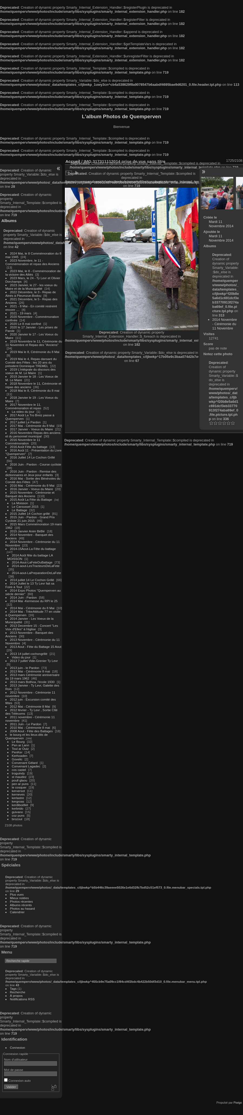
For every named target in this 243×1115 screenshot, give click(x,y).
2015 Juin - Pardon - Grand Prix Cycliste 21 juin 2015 (30, 518)
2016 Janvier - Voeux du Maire (31, 489)
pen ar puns (20, 784)
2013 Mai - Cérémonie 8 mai (30, 671)
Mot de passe (13, 1069)
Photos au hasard (22, 908)
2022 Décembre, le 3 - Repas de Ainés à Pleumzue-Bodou (30, 293)
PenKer (17, 752)
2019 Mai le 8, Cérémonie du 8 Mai (34, 352)
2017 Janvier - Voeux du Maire (31, 429)
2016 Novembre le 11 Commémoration (22, 441)
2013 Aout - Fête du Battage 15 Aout (35, 646)
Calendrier (17, 912)
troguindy (18, 773)
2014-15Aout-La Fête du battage (33, 548)
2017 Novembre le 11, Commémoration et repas (23, 406)
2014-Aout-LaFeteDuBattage (32, 562)
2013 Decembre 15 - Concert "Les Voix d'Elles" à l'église (31, 627)
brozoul (17, 819)
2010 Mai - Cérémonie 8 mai (30, 727)
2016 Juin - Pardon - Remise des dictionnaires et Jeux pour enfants (30, 473)
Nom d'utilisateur (16, 1059)
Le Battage (19, 510)
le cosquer (19, 787)
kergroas (18, 801)
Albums (8, 220)
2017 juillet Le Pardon (25, 422)
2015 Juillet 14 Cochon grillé (30, 513)
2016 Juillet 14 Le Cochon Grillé (32, 457)
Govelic (17, 759)
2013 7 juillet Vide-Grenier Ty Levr (34, 660)
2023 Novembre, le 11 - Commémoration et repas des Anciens (32, 262)
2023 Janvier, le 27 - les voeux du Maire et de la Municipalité (31, 286)
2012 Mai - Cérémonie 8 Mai (30, 706)
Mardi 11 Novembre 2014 (221, 224)
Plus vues (17, 894)
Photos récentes (21, 901)
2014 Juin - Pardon (23, 597)
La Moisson (20, 503)
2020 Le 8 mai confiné (25, 323)
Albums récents (21, 905)
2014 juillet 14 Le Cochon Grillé (32, 580)
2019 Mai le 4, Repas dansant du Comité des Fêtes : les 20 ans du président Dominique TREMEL (30, 362)
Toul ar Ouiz (20, 748)
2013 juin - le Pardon (24, 667)
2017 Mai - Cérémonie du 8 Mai (32, 425)
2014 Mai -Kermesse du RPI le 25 (34, 601)
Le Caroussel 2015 (25, 506)
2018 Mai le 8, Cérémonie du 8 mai (34, 390)
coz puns (18, 815)
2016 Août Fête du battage (29, 446)
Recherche (17, 992)
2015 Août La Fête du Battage (31, 499)
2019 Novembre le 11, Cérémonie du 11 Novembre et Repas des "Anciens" (33, 343)
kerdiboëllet (20, 805)
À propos (16, 995)
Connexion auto (17, 1080)
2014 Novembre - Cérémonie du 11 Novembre (224, 324)
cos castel (19, 769)
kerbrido (18, 808)
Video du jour (21, 657)
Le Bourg (18, 741)
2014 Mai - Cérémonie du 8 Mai (32, 608)
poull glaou (19, 780)
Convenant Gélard (25, 762)
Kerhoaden (20, 755)
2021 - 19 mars (20, 313)
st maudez (19, 776)
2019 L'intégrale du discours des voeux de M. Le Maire (30, 371)
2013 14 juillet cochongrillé (29, 653)
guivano (17, 812)
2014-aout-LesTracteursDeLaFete (36, 566)
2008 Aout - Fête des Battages (31, 731)
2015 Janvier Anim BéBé (27, 531)
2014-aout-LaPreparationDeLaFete (36, 573)
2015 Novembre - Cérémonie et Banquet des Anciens (30, 494)
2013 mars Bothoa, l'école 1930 (32, 682)
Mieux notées (19, 898)
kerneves (18, 794)
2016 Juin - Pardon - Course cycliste (35, 464)
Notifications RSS (22, 999)
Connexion (17, 1047)
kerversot (18, 791)
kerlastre (18, 798)
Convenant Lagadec (26, 766)
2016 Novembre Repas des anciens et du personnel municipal (33, 434)
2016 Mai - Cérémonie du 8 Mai (32, 485)
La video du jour (23, 411)
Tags (13, 988)
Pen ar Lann (20, 745)
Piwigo (238, 1102)
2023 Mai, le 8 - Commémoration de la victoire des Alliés (33, 272)
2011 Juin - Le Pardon (25, 724)
